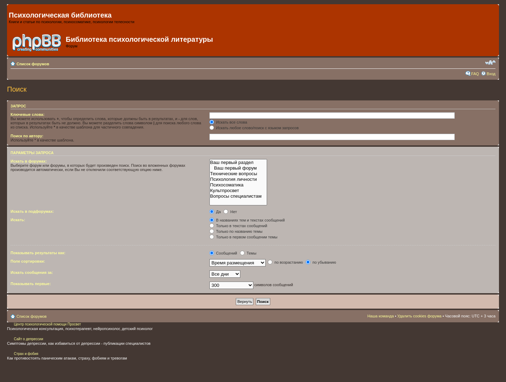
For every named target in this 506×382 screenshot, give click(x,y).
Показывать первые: (31, 284)
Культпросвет (238, 190)
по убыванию (321, 262)
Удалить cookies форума (419, 316)
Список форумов (33, 64)
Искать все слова (228, 122)
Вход (491, 74)
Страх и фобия (26, 354)
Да (215, 212)
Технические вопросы (238, 174)
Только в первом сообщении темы (243, 237)
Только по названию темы (235, 231)
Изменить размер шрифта (490, 62)
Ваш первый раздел (238, 162)
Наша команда (380, 316)
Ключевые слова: (28, 114)
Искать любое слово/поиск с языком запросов (254, 128)
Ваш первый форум (238, 168)
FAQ (475, 74)
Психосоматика (238, 185)
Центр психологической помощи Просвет (47, 324)
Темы (248, 253)
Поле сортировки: (28, 261)
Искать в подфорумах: (32, 211)
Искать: (18, 220)
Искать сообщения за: (32, 272)
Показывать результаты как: (38, 253)
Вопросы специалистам (238, 196)
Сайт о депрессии (28, 339)
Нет (230, 212)
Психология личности (238, 179)
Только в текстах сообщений (238, 226)
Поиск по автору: (27, 136)
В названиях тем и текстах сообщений (247, 220)
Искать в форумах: (29, 161)
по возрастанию (285, 262)
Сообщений (223, 253)
